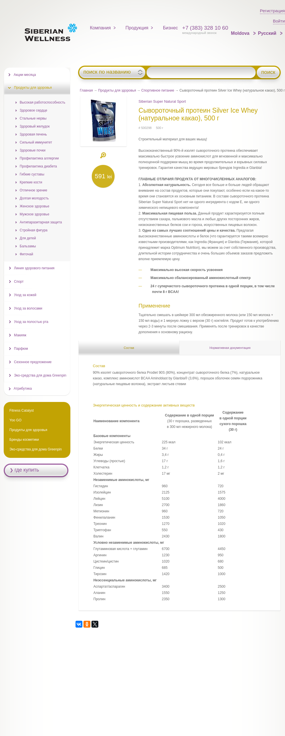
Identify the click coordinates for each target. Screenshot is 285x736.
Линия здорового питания (34, 268)
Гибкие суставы (32, 174)
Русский (268, 33)
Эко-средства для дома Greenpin (40, 375)
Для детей (28, 238)
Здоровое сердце (33, 110)
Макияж (20, 335)
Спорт (19, 282)
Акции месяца (25, 75)
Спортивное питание (157, 90)
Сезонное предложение (33, 362)
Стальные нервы (33, 118)
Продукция (136, 27)
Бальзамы (28, 246)
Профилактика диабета (38, 166)
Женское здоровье (34, 206)
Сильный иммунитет (36, 142)
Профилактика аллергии (39, 158)
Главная (86, 90)
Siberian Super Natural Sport (162, 101)
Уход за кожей (25, 295)
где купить (27, 470)
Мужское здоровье (34, 214)
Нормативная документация (230, 347)
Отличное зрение (33, 190)
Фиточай (26, 254)
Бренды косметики (24, 440)
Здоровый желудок (35, 126)
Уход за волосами (28, 308)
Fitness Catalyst (21, 411)
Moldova (241, 33)
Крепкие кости (31, 182)
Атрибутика (23, 389)
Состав (129, 347)
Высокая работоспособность (42, 102)
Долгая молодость (34, 198)
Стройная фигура (34, 230)
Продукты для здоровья (117, 90)
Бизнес (170, 27)
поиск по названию (107, 72)
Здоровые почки (32, 150)
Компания (100, 27)
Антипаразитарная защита (41, 222)
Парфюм (21, 349)
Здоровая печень (33, 134)
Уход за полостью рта (31, 322)
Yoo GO (15, 420)
